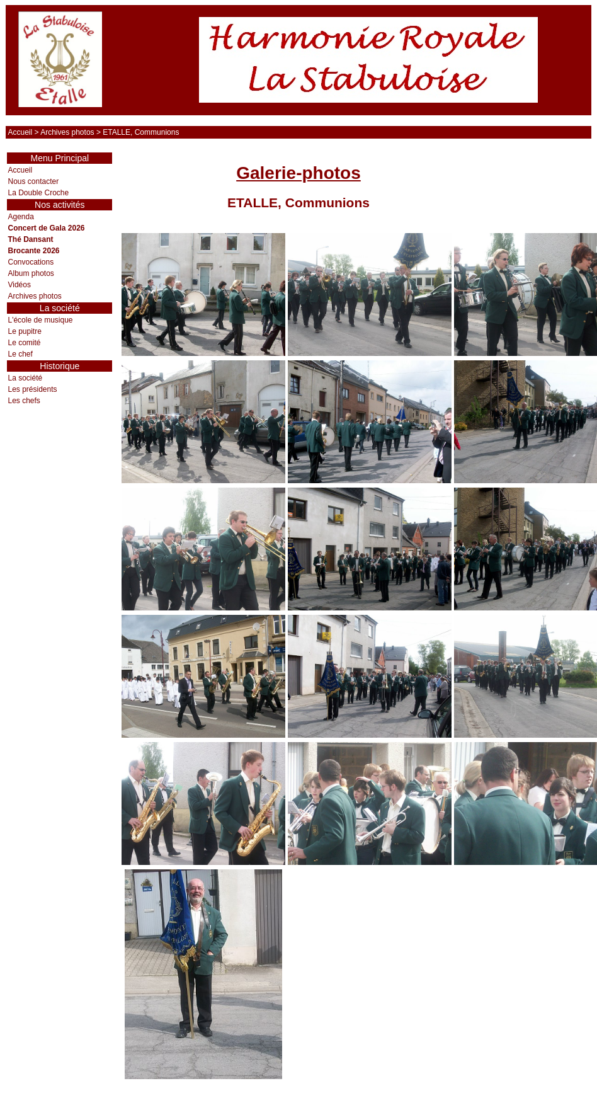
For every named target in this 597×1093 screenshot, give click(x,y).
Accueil (20, 132)
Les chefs (24, 400)
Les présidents (32, 389)
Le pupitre (24, 331)
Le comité (24, 342)
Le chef (20, 354)
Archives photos (67, 132)
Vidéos (19, 284)
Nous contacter (33, 181)
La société (25, 378)
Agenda (20, 216)
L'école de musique (40, 320)
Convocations (31, 262)
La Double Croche (38, 192)
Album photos (31, 273)
